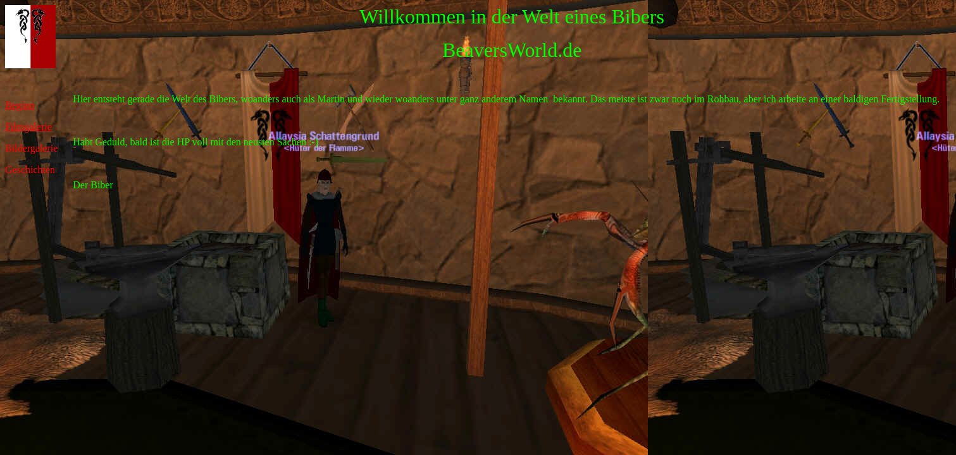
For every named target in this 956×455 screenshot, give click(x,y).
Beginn (19, 105)
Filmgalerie (28, 126)
